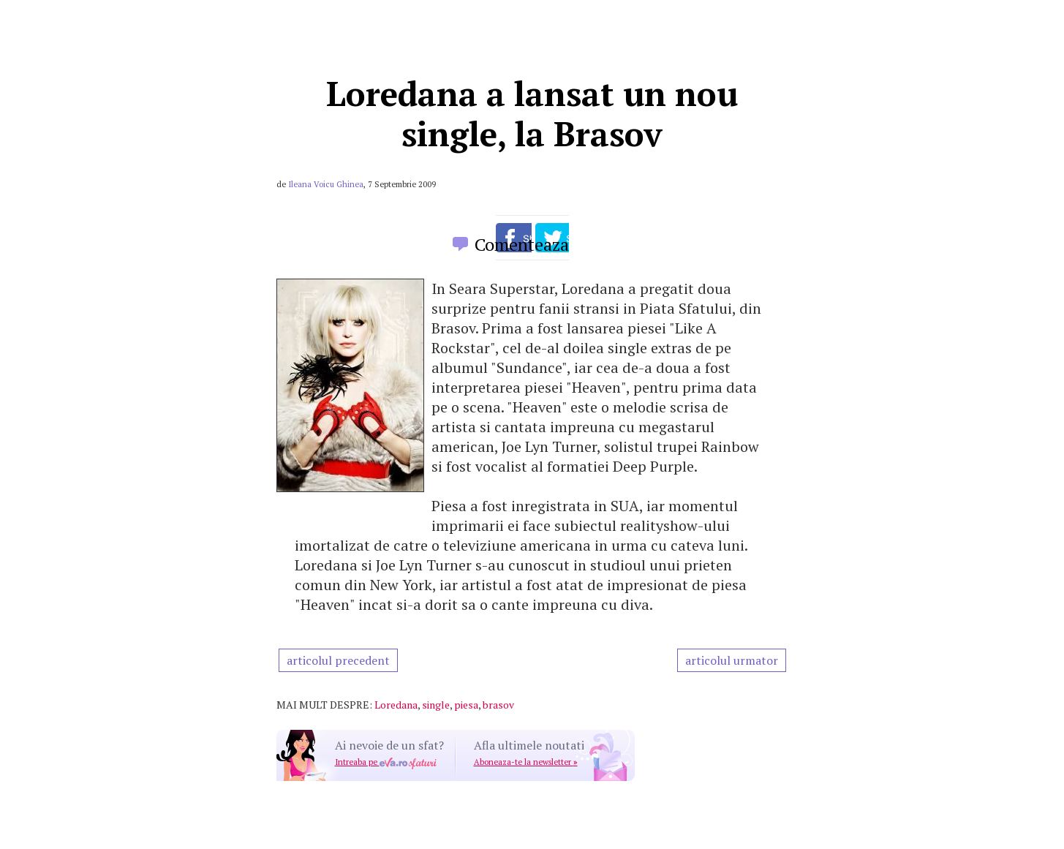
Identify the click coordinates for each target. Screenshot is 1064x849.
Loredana (396, 705)
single (436, 705)
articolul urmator (731, 660)
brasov (498, 705)
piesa (466, 705)
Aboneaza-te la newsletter (526, 762)
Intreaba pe (386, 762)
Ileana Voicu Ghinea (325, 184)
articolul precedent (338, 660)
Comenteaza (522, 244)
